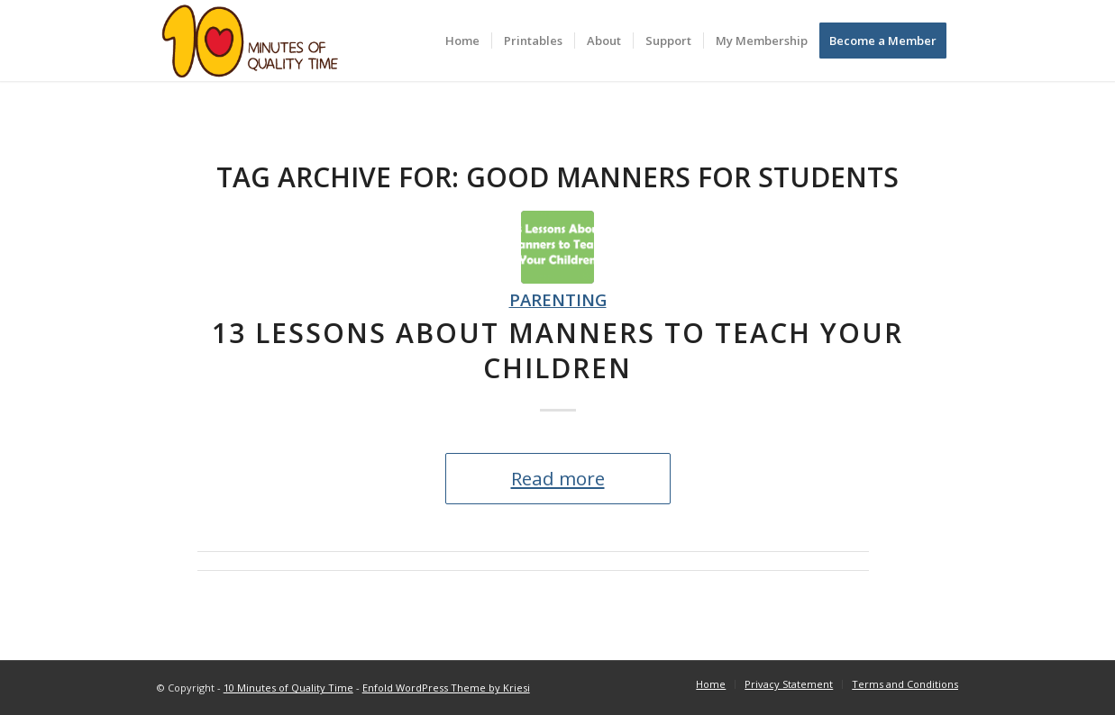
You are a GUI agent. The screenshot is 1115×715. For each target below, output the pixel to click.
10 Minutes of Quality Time (288, 687)
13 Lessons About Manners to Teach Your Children (557, 350)
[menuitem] (462, 40)
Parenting (558, 299)
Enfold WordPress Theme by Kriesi (446, 687)
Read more (558, 478)
